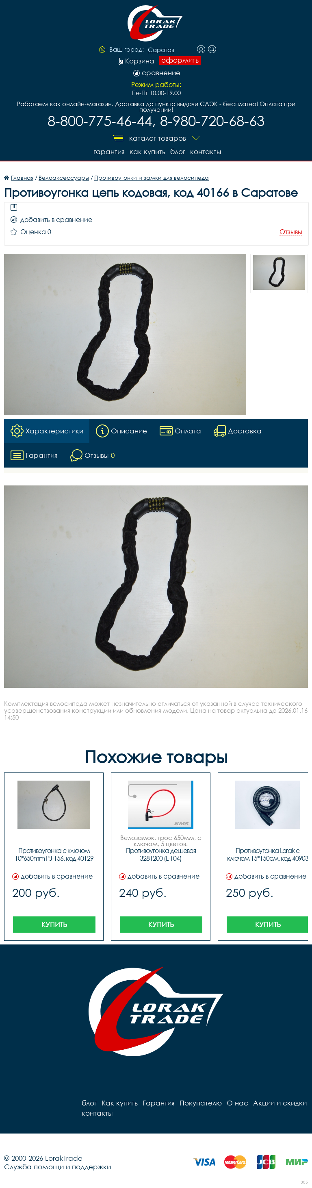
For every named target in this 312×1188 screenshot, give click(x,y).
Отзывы (291, 231)
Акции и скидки (280, 1103)
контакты (205, 151)
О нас (237, 1103)
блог (177, 151)
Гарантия (109, 151)
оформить (180, 60)
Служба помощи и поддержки (57, 1166)
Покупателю (201, 1103)
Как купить (147, 151)
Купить (54, 924)
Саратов (161, 50)
